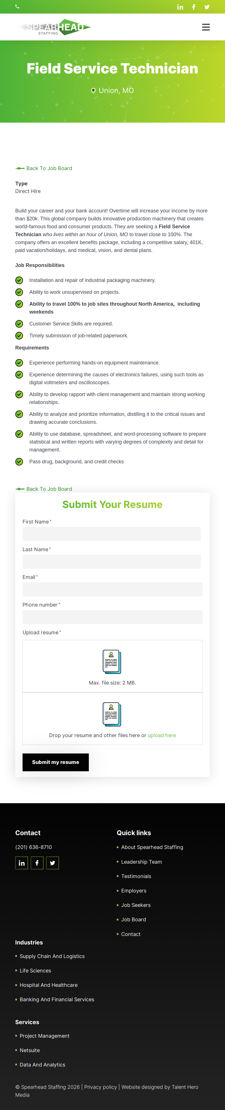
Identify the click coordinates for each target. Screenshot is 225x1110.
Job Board (133, 919)
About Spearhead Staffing (152, 847)
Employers (133, 890)
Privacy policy (100, 1087)
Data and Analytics (42, 1064)
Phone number (41, 604)
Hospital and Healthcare (49, 985)
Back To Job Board (49, 168)
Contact (131, 934)
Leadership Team (141, 861)
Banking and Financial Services (57, 999)
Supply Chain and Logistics (52, 956)
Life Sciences (35, 970)
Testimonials (136, 876)
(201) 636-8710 (18, 6)
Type (21, 183)
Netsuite (30, 1050)
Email (30, 577)
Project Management (45, 1036)
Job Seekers (136, 905)
